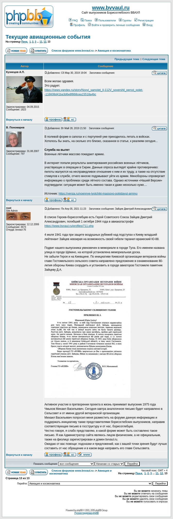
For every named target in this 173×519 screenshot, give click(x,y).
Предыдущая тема (127, 59)
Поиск (86, 20)
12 (44, 41)
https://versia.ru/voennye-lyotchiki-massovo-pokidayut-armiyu (98, 193)
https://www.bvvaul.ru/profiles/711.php (69, 226)
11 (41, 41)
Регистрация (144, 20)
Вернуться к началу (19, 119)
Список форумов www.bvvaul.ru (73, 50)
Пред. (24, 41)
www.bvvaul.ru (111, 8)
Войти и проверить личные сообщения (114, 25)
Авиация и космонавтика (114, 50)
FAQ (73, 20)
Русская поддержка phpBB (86, 513)
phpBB (80, 510)
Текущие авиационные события (48, 37)
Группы (125, 20)
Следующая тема (153, 59)
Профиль (77, 25)
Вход (147, 25)
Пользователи (105, 20)
